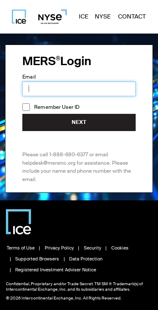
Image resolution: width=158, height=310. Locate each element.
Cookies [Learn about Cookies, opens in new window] (120, 248)
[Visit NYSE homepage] (49, 16)
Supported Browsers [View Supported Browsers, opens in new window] (37, 259)
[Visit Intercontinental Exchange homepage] (18, 221)
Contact (132, 16)
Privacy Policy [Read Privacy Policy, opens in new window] (59, 248)
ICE (83, 16)
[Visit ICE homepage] (19, 16)
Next (79, 122)
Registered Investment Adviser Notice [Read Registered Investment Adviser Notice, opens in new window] (55, 270)
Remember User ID (57, 107)
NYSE (103, 16)
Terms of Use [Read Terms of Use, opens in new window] (21, 248)
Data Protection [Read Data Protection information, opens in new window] (85, 259)
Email (29, 77)
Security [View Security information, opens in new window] (92, 248)
